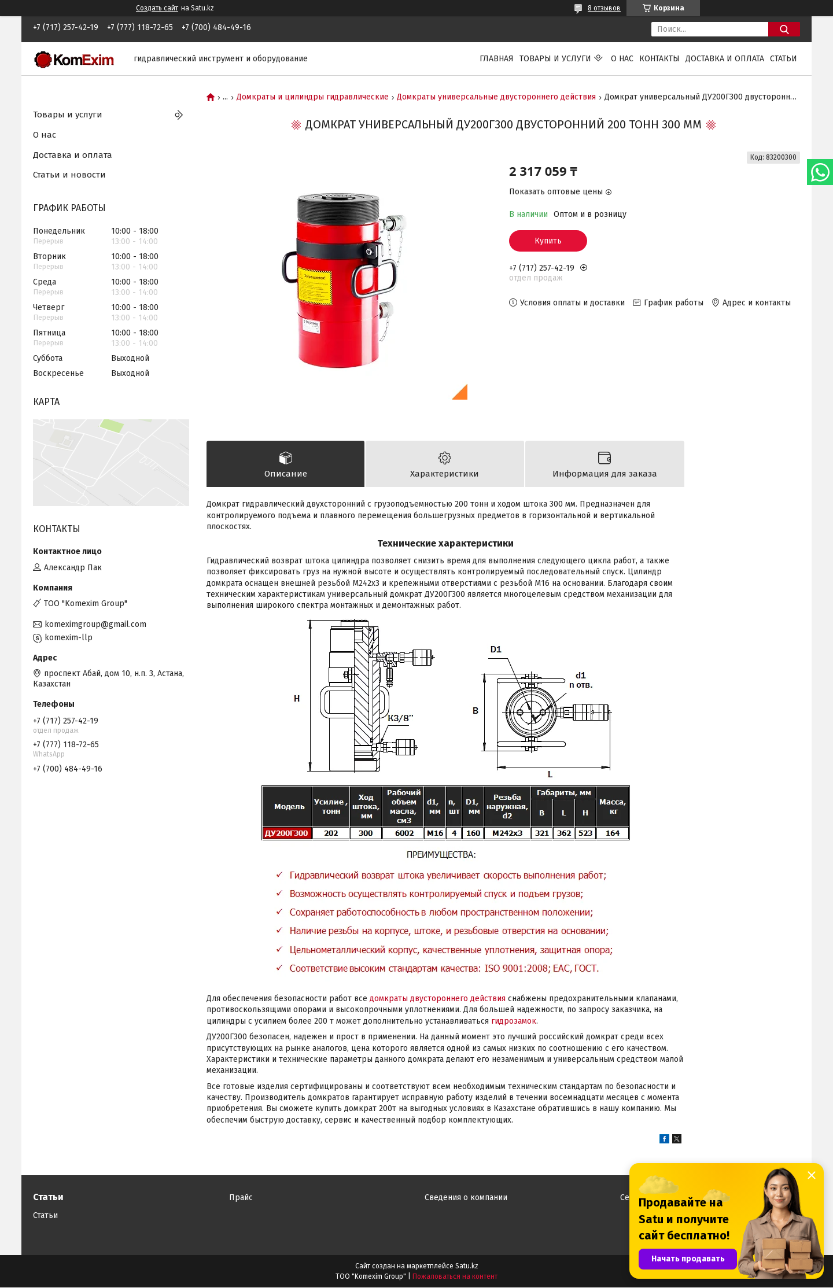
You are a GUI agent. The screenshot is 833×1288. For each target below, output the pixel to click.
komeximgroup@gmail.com (95, 624)
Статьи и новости (69, 174)
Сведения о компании (466, 1198)
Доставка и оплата (724, 59)
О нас (622, 59)
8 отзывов (604, 8)
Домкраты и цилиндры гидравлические (313, 97)
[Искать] (784, 29)
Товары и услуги (555, 59)
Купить (548, 241)
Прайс (241, 1198)
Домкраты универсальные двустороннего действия (496, 97)
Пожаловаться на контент (454, 1277)
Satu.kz (466, 1267)
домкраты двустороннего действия (438, 999)
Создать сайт (157, 8)
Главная (497, 59)
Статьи (783, 59)
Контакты (659, 59)
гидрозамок (513, 1021)
